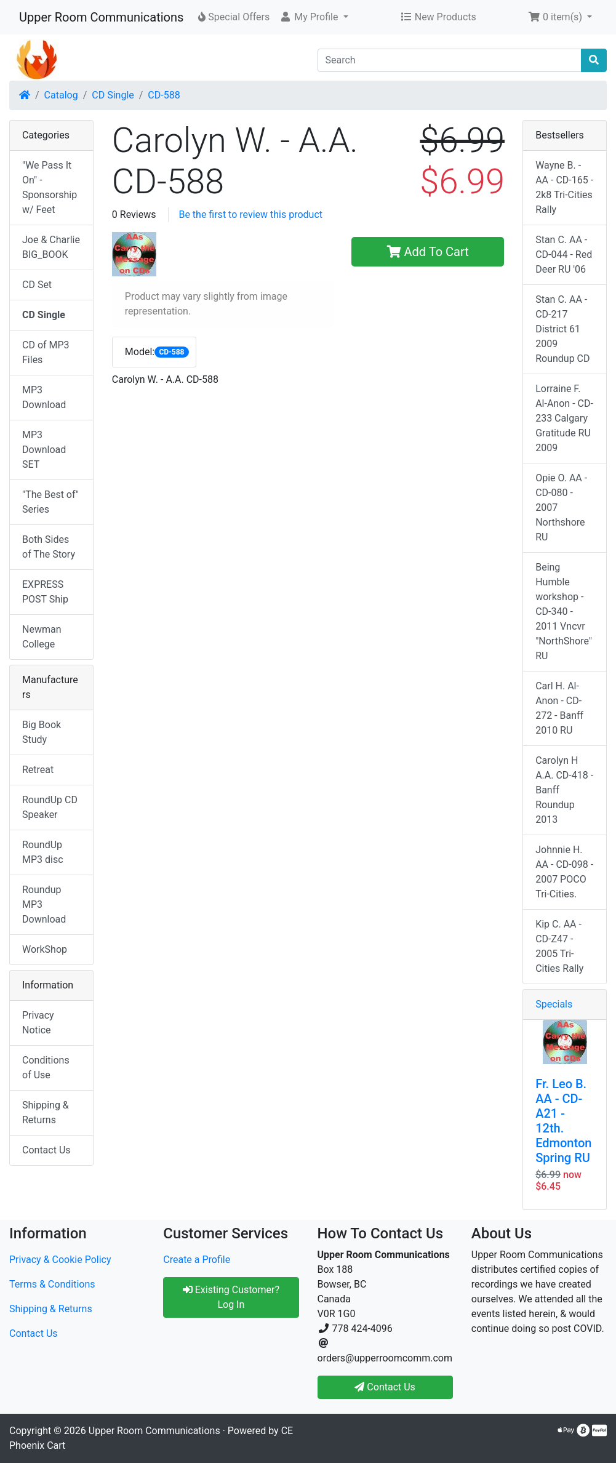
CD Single (113, 95)
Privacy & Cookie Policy (60, 1259)
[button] (313, 17)
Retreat (38, 770)
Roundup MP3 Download (44, 904)
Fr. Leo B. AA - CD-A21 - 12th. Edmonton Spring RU (563, 1120)
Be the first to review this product (250, 214)
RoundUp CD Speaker (50, 807)
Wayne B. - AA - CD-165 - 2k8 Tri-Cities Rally (564, 187)
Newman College (42, 636)
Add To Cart (428, 251)
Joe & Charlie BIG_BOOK (51, 247)
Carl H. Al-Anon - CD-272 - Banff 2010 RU (559, 708)
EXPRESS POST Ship (45, 592)
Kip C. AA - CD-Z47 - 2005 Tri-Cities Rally (559, 946)
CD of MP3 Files (46, 352)
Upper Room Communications (101, 17)
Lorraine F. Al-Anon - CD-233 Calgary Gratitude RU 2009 (564, 418)
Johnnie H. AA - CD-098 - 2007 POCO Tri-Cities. (564, 872)
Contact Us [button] (384, 1387)
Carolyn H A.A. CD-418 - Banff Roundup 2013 (564, 790)
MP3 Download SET (44, 449)
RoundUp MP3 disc (42, 852)
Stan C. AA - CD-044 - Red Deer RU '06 (563, 254)
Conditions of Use (46, 1067)
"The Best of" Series (50, 502)
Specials (553, 1004)
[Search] (450, 60)
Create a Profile (196, 1259)
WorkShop (44, 949)
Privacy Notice (38, 1022)
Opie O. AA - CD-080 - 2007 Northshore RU (561, 507)
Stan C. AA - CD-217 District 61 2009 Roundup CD (562, 329)
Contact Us (46, 1150)
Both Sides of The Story (48, 547)
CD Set (37, 285)
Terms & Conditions (52, 1284)
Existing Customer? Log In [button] (231, 1297)
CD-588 (164, 95)
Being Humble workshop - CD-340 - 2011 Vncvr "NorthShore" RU (563, 611)
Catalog (61, 95)
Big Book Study (41, 732)
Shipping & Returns (45, 1112)
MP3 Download (44, 397)
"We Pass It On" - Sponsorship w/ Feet (49, 187)
